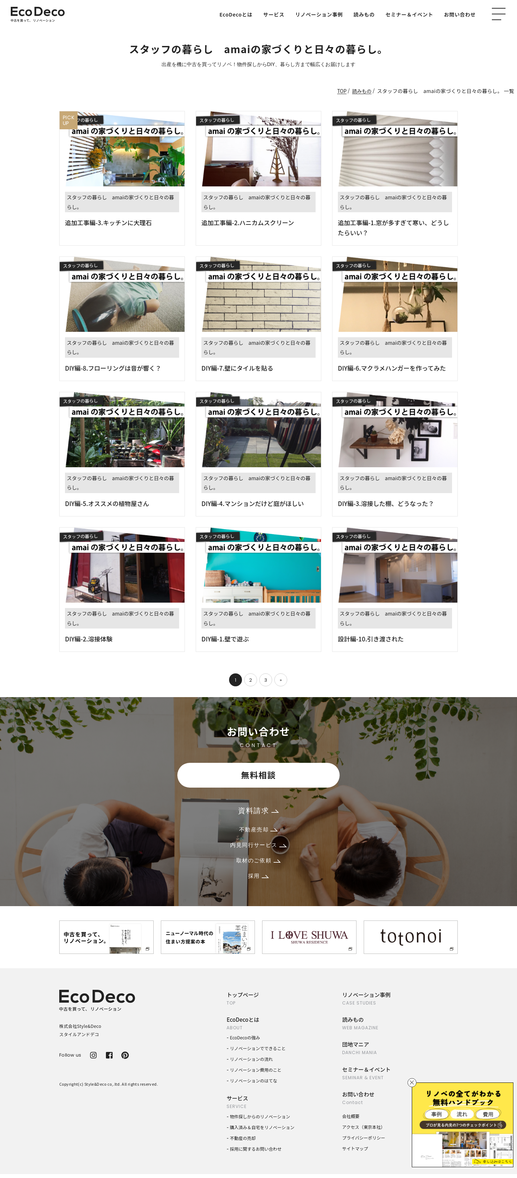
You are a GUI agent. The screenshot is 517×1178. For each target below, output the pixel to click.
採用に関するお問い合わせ (255, 1153)
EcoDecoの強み (245, 1041)
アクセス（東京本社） (363, 1130)
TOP (341, 90)
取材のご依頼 (258, 863)
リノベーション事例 (319, 14)
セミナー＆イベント (409, 14)
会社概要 (350, 1120)
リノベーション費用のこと (255, 1074)
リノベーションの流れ (251, 1063)
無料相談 (258, 775)
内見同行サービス (258, 847)
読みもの (364, 14)
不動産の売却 (243, 1142)
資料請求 (258, 811)
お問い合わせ (460, 14)
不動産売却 (258, 831)
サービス (273, 14)
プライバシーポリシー (363, 1141)
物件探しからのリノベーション (260, 1120)
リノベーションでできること (258, 1052)
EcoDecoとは (235, 14)
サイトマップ (355, 1152)
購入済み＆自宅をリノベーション (262, 1131)
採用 (258, 879)
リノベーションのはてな (253, 1084)
